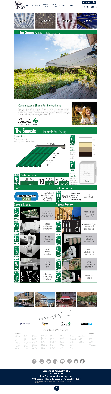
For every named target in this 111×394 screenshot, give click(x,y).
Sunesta (24, 20)
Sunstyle (45, 20)
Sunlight (67, 20)
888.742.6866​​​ (90, 7)
